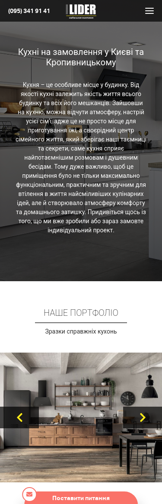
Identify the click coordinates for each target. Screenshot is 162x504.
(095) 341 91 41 (29, 10)
